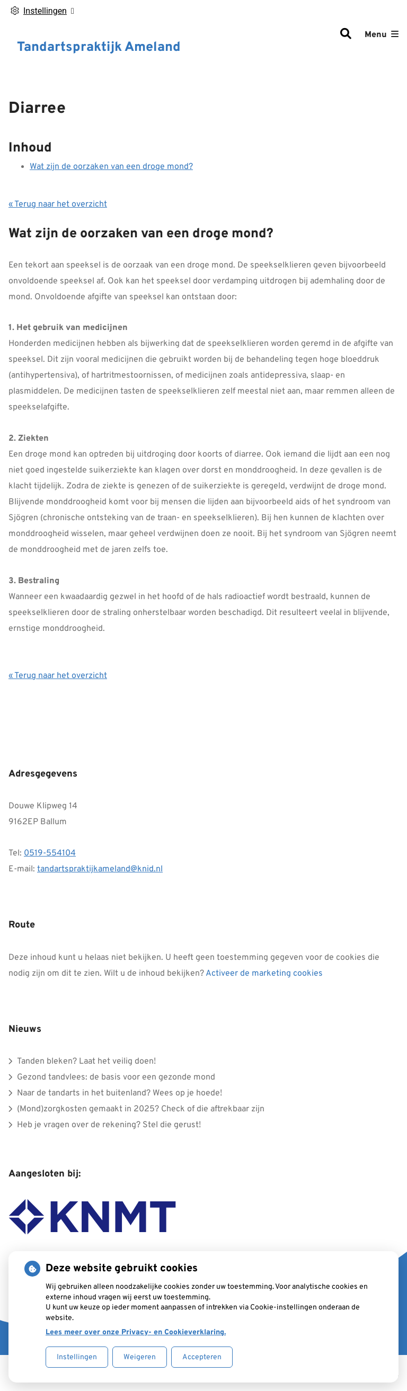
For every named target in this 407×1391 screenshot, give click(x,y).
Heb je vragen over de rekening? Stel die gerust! (109, 1125)
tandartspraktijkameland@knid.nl (100, 869)
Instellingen (77, 1357)
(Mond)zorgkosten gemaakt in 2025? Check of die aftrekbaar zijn (140, 1109)
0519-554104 (50, 853)
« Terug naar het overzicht (57, 204)
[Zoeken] (345, 35)
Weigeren (139, 1357)
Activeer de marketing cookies (264, 973)
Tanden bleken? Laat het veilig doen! (86, 1061)
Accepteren (202, 1357)
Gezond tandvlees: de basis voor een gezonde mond (116, 1077)
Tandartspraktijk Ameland (99, 47)
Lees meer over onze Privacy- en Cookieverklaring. (136, 1332)
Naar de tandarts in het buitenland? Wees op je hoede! (119, 1093)
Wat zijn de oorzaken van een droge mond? (111, 167)
